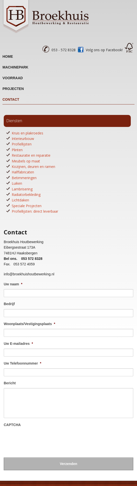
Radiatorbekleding (26, 194)
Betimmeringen (24, 177)
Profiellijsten (22, 144)
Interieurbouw (23, 138)
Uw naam (13, 284)
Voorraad (12, 78)
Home (7, 56)
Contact (10, 99)
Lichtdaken (20, 200)
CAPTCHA (12, 425)
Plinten (17, 149)
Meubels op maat (26, 161)
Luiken (17, 183)
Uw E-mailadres (18, 344)
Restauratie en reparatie (31, 155)
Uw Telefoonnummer (22, 363)
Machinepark (15, 67)
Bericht (10, 383)
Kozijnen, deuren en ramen (33, 166)
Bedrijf (9, 304)
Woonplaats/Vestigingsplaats (29, 324)
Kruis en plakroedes (27, 133)
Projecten (13, 89)
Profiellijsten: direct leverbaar (35, 211)
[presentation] (41, 440)
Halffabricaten (23, 172)
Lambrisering (22, 189)
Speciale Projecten (27, 205)
